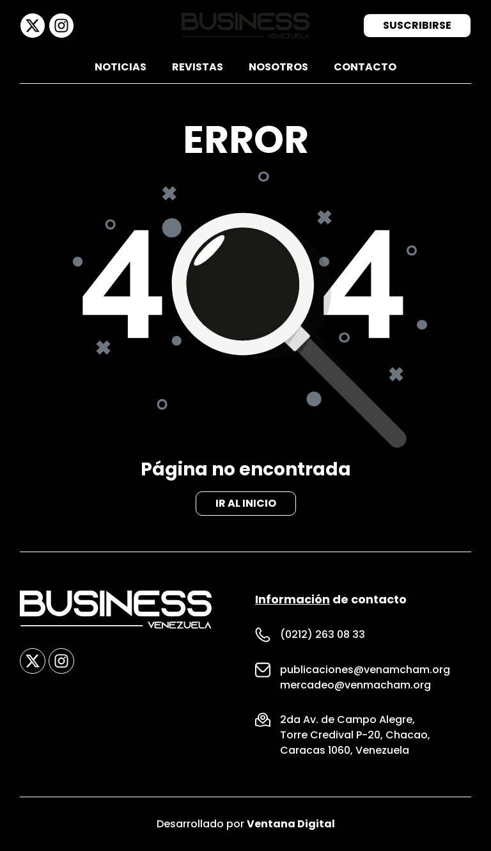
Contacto (365, 67)
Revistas (197, 67)
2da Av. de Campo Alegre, (347, 719)
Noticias (120, 67)
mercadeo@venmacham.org (355, 685)
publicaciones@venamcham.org (365, 669)
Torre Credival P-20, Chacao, (355, 735)
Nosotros (278, 67)
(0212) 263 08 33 (322, 634)
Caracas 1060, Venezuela (344, 750)
